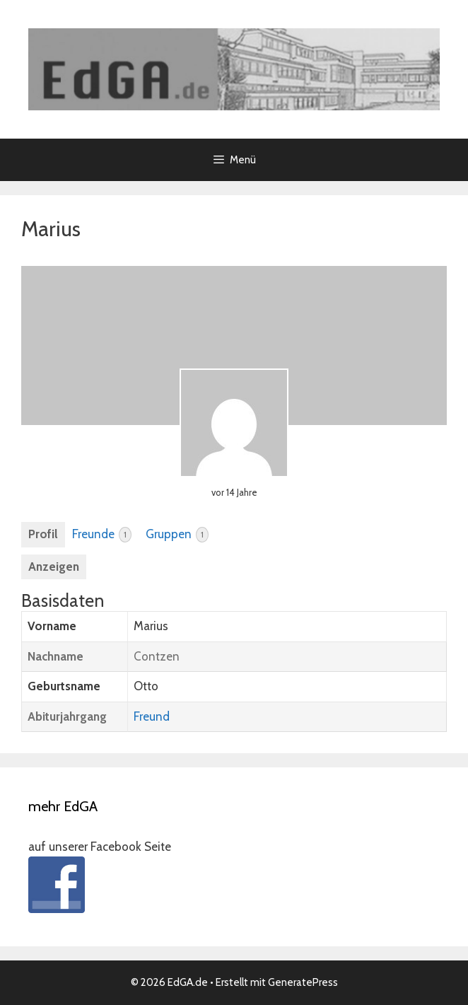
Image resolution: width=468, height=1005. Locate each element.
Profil (43, 534)
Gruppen (177, 534)
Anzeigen (53, 566)
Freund (152, 716)
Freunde (101, 534)
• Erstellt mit (199, 982)
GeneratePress (303, 982)
